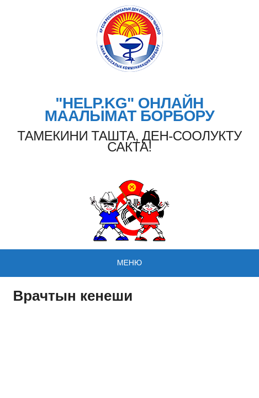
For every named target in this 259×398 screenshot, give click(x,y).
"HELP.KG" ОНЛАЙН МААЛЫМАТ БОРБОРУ (129, 109)
